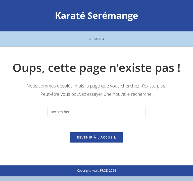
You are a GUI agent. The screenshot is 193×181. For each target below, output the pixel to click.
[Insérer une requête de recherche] (96, 112)
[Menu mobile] (96, 39)
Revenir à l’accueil (96, 137)
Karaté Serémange (96, 15)
